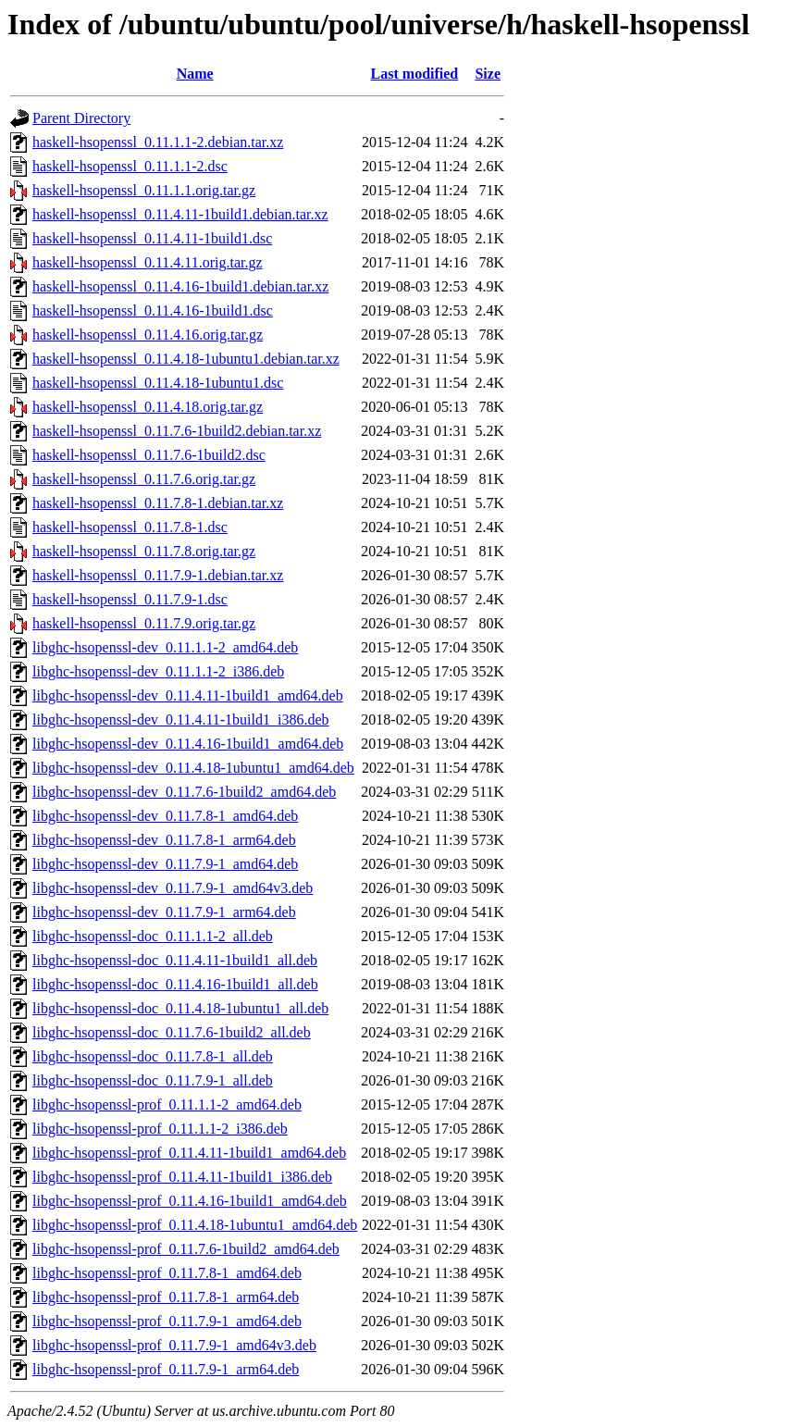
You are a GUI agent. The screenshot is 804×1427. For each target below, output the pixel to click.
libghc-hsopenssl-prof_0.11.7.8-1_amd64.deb (167, 1273)
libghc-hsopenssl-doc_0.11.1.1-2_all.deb (152, 936)
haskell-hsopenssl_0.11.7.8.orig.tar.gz (143, 551)
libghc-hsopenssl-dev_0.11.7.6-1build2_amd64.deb (184, 792)
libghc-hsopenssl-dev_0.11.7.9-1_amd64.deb (165, 864)
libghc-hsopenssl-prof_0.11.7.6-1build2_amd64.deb (186, 1249)
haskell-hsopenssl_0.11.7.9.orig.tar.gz (143, 623)
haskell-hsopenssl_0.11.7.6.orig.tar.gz (143, 479)
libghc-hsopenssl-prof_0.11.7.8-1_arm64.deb (165, 1297)
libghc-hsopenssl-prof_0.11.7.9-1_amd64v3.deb (174, 1345)
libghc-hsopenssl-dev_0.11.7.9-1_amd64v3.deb (172, 888)
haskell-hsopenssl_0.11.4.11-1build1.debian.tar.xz (180, 214)
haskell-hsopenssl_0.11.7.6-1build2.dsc (149, 455)
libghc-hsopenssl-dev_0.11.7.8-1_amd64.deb (165, 816)
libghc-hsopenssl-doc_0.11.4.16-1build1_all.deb (175, 984)
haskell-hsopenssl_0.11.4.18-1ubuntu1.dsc (157, 383)
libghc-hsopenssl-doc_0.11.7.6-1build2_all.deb (171, 1032)
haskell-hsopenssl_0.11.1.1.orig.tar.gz (143, 190)
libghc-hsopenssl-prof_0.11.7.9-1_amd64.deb (167, 1321)
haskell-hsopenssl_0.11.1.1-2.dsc (130, 166)
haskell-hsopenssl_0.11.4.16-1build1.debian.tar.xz (180, 286)
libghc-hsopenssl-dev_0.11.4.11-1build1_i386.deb (180, 719)
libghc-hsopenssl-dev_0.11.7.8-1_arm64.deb (164, 840)
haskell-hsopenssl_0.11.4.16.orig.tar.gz (147, 334)
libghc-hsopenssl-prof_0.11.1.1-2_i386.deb (160, 1128)
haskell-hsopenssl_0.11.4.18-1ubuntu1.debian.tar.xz (186, 358)
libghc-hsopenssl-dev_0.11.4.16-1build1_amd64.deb (187, 743)
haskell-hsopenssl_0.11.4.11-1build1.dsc (152, 238)
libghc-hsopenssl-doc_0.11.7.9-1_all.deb (152, 1080)
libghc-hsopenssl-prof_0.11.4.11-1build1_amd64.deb (189, 1152)
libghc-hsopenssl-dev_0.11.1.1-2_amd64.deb (165, 647)
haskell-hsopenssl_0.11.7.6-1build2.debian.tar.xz (176, 431)
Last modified (415, 73)
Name (195, 73)
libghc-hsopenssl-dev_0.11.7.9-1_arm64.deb (164, 912)
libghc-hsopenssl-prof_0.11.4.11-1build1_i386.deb (182, 1177)
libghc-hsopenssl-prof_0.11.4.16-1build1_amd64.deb (189, 1201)
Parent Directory (81, 118)
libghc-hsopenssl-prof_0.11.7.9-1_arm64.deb (165, 1369)
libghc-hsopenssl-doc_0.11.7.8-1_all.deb (152, 1056)
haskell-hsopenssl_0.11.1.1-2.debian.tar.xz (157, 142)
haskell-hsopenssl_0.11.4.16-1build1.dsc (152, 310)
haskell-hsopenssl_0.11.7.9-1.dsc (130, 599)
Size (488, 73)
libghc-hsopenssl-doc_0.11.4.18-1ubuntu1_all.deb (180, 1008)
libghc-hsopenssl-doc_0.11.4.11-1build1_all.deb (174, 960)
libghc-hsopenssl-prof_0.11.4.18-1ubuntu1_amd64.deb (194, 1225)
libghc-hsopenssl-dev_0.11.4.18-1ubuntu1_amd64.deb (193, 768)
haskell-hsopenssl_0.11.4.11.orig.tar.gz (147, 262)
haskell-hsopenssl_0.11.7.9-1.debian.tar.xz (157, 575)
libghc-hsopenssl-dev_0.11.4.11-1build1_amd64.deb (187, 695)
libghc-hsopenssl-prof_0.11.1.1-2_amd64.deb (167, 1104)
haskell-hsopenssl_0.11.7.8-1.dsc (130, 527)
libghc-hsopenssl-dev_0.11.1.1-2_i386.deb (158, 671)
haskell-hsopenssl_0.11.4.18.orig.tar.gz (147, 407)
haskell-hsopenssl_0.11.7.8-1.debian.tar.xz (157, 503)
